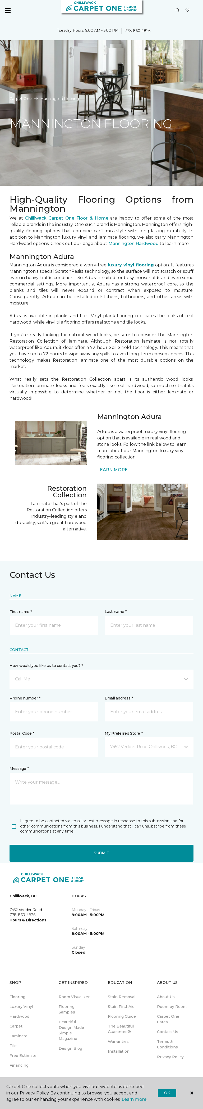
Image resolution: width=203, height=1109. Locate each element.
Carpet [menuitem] (16, 1026)
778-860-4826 (138, 30)
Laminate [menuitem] (18, 1036)
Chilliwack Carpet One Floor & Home (66, 218)
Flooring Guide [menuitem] (122, 1016)
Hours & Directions (28, 920)
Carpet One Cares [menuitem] (168, 1019)
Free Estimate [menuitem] (23, 1055)
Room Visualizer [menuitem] (74, 996)
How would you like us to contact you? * (46, 665)
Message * (19, 768)
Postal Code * (22, 733)
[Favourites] (187, 10)
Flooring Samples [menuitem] (67, 1009)
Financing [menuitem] (19, 1065)
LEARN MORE (112, 469)
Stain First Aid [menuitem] (121, 1006)
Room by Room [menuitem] (172, 1006)
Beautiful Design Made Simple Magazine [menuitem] (71, 1030)
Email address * (119, 698)
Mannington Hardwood (133, 243)
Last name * (116, 611)
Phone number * (25, 698)
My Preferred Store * (123, 733)
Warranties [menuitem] (118, 1041)
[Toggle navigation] (7, 10)
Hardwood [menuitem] (19, 1016)
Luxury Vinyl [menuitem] (21, 1006)
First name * (21, 611)
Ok (167, 1092)
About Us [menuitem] (166, 996)
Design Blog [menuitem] (70, 1048)
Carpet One (21, 98)
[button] (178, 10)
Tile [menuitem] (13, 1045)
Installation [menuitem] (119, 1051)
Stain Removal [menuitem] (121, 996)
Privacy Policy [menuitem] (170, 1057)
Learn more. (134, 1099)
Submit (101, 853)
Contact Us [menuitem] (167, 1031)
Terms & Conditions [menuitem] (167, 1044)
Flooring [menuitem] (17, 996)
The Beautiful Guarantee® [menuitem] (121, 1029)
